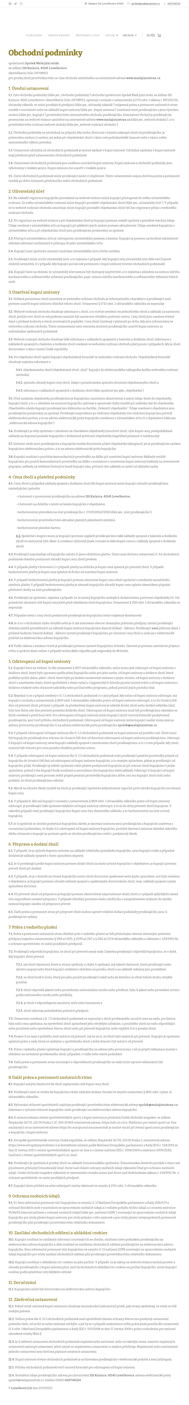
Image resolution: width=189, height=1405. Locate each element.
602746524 (174, 3)
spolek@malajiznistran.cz (145, 3)
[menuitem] (68, 35)
